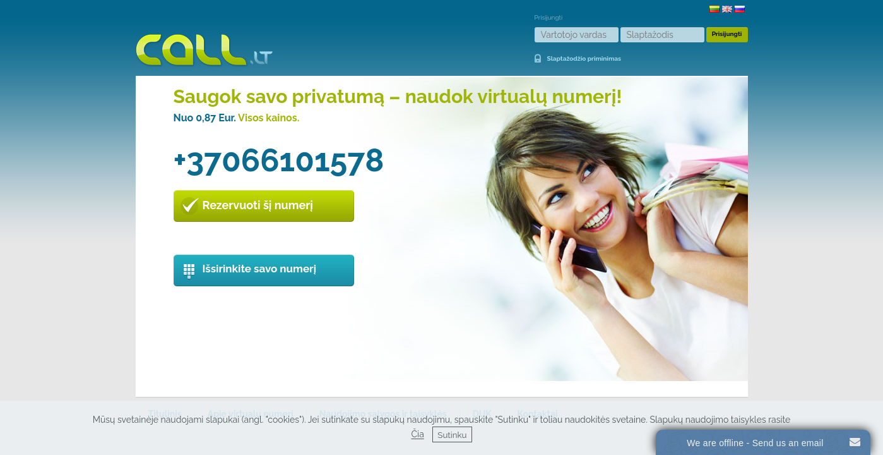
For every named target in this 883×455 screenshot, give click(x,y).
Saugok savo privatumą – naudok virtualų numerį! (398, 96)
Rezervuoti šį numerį (258, 205)
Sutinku (451, 435)
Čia (417, 435)
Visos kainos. (268, 118)
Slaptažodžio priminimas (584, 58)
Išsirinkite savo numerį (260, 268)
